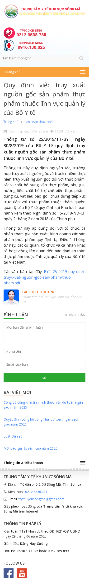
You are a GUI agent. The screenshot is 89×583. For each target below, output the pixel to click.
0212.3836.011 (36, 491)
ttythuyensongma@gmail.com (42, 499)
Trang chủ (12, 72)
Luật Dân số (13, 436)
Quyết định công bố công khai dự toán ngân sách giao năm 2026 (41, 421)
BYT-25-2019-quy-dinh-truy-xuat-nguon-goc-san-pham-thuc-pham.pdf (44, 277)
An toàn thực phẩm (41, 122)
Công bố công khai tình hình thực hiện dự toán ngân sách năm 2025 (43, 404)
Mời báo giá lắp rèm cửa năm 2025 (30, 448)
